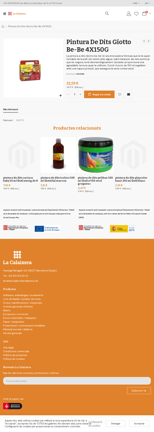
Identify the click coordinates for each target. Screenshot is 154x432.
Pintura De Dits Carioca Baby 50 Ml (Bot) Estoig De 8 (20, 182)
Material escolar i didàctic (18, 331)
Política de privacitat (15, 357)
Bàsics (6, 312)
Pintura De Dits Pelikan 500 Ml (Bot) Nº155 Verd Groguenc (95, 183)
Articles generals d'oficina (18, 309)
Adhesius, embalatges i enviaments (23, 297)
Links (135, 3)
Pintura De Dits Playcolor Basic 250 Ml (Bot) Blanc (131, 182)
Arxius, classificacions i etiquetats (22, 305)
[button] (60, 95)
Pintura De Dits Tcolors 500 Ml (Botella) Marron (58, 182)
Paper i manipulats (13, 324)
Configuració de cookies (95, 423)
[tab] (10, 111)
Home (3, 26)
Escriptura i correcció (15, 316)
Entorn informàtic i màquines (19, 320)
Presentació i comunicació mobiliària (24, 328)
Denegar (115, 423)
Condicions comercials (16, 353)
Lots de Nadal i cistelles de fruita (22, 301)
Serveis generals (12, 335)
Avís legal (8, 350)
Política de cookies (14, 361)
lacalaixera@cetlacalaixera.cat (20, 283)
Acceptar (139, 423)
